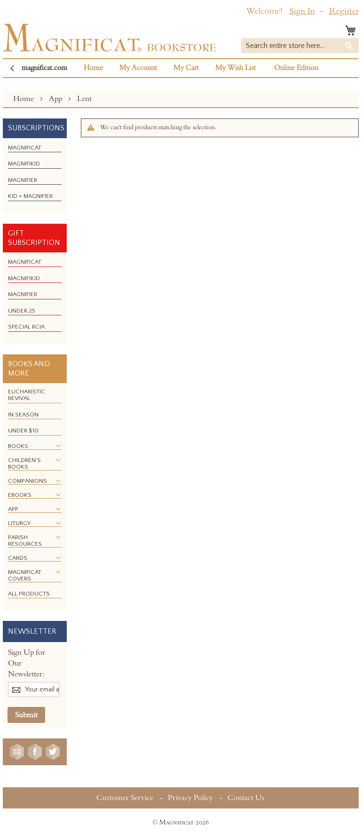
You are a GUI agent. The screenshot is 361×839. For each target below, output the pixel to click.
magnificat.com (44, 67)
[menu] (35, 175)
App (56, 98)
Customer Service (124, 797)
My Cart (186, 67)
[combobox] (300, 45)
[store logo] (109, 38)
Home (93, 67)
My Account (138, 67)
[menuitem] (24, 147)
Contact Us (246, 797)
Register (344, 11)
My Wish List (235, 67)
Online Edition (296, 67)
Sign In (302, 11)
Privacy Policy (190, 797)
